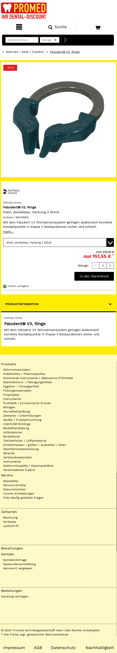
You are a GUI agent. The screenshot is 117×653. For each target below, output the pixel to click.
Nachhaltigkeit (100, 647)
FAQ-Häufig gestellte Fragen (23, 497)
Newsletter (11, 481)
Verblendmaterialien (17, 457)
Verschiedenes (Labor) (19, 470)
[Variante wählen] (58, 242)
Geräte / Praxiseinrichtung (22, 419)
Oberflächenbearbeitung (20, 449)
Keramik (9, 453)
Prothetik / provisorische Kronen (27, 403)
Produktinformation (21, 304)
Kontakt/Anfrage (15, 560)
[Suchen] (57, 27)
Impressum (14, 647)
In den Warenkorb (94, 276)
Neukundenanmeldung (19, 564)
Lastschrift (11, 525)
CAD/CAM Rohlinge (17, 424)
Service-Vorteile (14, 485)
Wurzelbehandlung (16, 411)
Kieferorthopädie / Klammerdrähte (28, 465)
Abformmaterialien (16, 369)
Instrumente (12, 399)
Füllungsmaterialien (17, 390)
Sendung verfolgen (14, 596)
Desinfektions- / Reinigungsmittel (27, 382)
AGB (38, 647)
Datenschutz (63, 647)
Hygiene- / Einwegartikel (21, 386)
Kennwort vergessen (17, 568)
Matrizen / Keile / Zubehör (25, 51)
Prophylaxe (11, 394)
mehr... (8, 232)
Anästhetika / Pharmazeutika (24, 373)
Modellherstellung (16, 428)
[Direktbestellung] (65, 40)
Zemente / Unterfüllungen (22, 415)
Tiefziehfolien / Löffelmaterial (24, 440)
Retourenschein (14, 489)
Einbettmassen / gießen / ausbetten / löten (34, 444)
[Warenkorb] (96, 27)
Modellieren (11, 436)
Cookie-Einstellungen (18, 493)
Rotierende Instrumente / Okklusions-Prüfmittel (38, 378)
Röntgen (9, 407)
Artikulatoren (12, 432)
